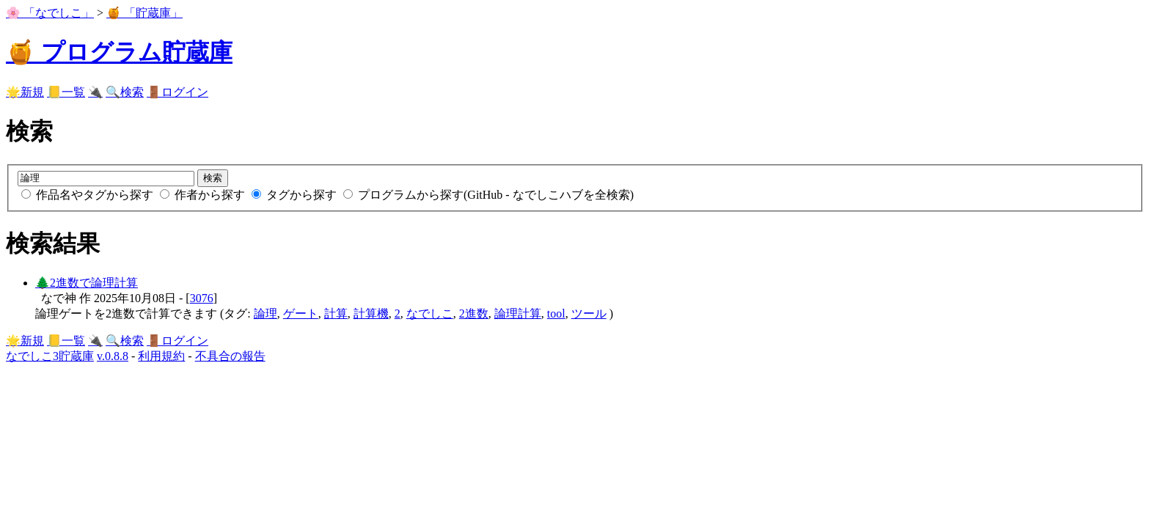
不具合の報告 (230, 356)
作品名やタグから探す (88, 194)
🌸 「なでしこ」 (50, 13)
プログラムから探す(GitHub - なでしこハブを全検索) (488, 194)
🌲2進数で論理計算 (86, 282)
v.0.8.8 (112, 356)
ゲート (300, 313)
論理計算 (517, 313)
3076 (201, 298)
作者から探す (204, 194)
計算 (336, 313)
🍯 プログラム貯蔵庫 (119, 52)
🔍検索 (125, 92)
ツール (589, 313)
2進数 (473, 313)
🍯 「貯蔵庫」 (144, 13)
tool (556, 313)
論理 (265, 313)
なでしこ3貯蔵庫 (50, 356)
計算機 (371, 313)
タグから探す (296, 194)
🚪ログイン (177, 92)
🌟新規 (25, 92)
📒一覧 (66, 92)
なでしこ (429, 313)
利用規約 (161, 356)
